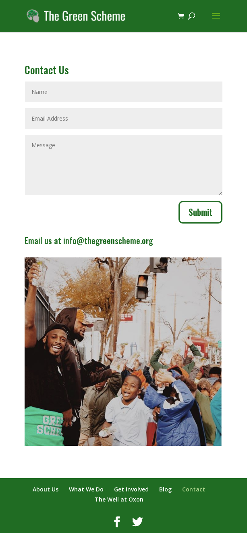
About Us (45, 489)
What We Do (86, 489)
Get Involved (131, 489)
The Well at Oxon (119, 499)
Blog (165, 489)
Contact (193, 489)
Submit (200, 211)
